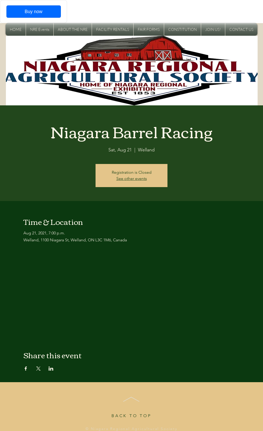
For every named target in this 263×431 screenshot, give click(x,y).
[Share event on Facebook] (25, 368)
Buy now (33, 11)
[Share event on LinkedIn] (51, 368)
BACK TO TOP (131, 415)
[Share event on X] (38, 368)
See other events (131, 178)
